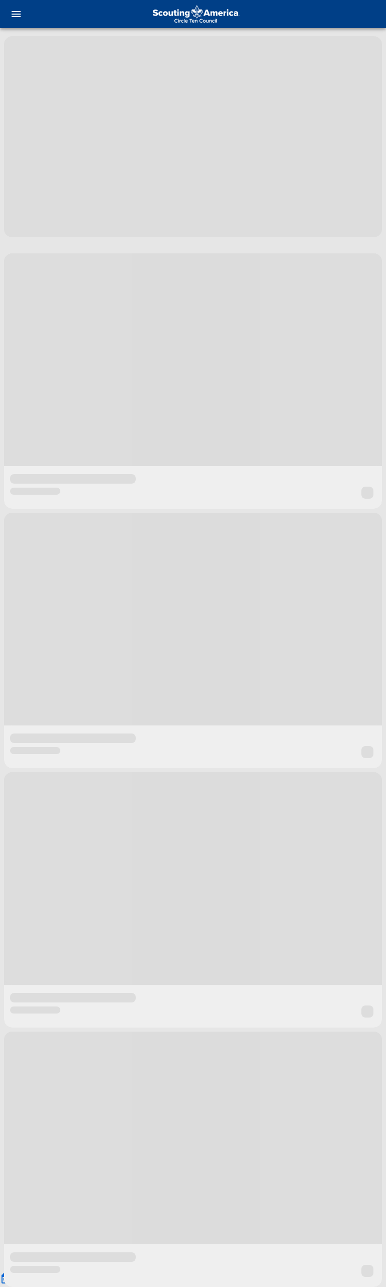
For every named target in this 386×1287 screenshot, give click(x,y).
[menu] (16, 14)
